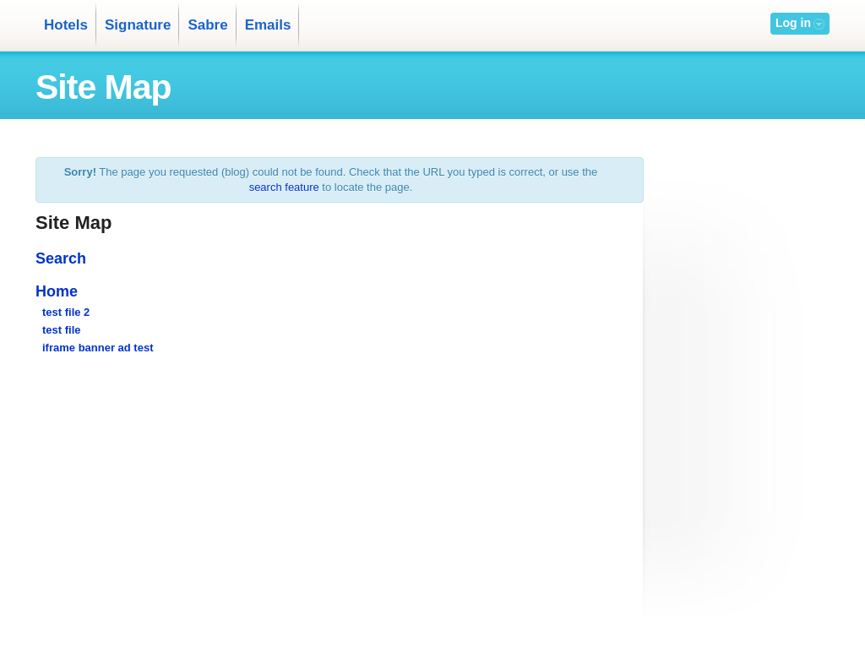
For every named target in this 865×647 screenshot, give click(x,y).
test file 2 (66, 312)
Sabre (207, 25)
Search (60, 258)
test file (61, 330)
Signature (138, 25)
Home (56, 291)
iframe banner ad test (98, 347)
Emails (268, 25)
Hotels (66, 25)
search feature (284, 187)
